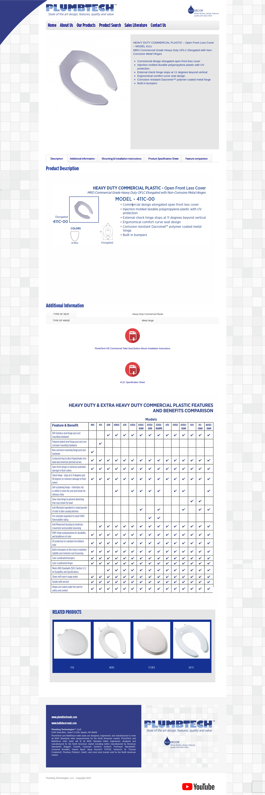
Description (56, 158)
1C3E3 (151, 667)
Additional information (82, 158)
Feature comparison (197, 158)
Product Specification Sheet (163, 158)
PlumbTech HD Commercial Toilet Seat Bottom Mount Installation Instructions (132, 348)
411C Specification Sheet (132, 382)
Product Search (110, 25)
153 (72, 667)
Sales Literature (136, 25)
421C (191, 667)
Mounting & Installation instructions (121, 158)
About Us (66, 25)
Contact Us (158, 25)
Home (52, 25)
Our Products (86, 25)
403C (111, 667)
